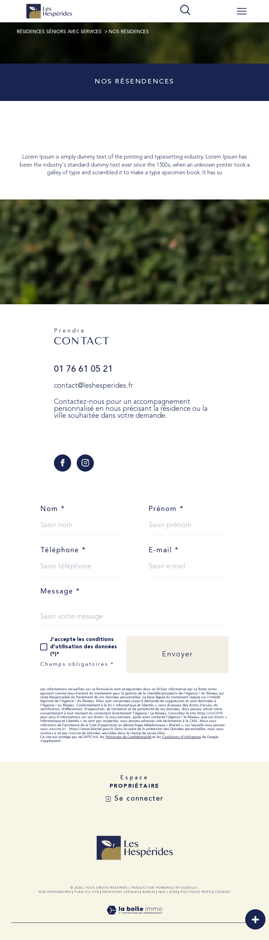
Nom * (52, 509)
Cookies (222, 892)
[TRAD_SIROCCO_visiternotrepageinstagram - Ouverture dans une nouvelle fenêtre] (85, 463)
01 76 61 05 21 (83, 369)
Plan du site (86, 892)
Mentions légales (120, 892)
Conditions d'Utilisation (181, 737)
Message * (60, 591)
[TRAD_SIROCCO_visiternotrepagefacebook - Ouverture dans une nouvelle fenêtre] (62, 463)
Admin (149, 892)
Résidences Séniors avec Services (59, 32)
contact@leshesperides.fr (93, 385)
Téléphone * (63, 550)
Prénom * (166, 509)
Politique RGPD (196, 892)
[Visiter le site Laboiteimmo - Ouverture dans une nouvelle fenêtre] (134, 918)
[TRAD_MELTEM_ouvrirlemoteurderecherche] (185, 10)
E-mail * (164, 550)
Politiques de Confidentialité (128, 737)
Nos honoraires (55, 892)
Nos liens (168, 892)
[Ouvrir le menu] (241, 11)
